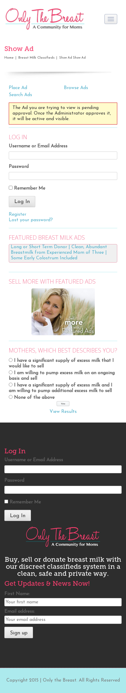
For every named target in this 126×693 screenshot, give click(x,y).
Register (17, 214)
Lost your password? (31, 220)
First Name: (17, 594)
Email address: (19, 611)
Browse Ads (76, 88)
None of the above (34, 397)
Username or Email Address (38, 146)
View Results (63, 411)
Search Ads (20, 95)
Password (19, 166)
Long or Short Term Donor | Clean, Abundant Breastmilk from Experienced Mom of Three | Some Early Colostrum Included (59, 252)
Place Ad (18, 88)
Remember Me (29, 188)
